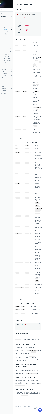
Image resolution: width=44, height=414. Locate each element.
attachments (35, 131)
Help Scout (37, 407)
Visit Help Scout (27, 406)
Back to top (18, 402)
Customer (35, 50)
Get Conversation (37, 348)
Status (17, 408)
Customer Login (18, 406)
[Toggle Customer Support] (40, 410)
